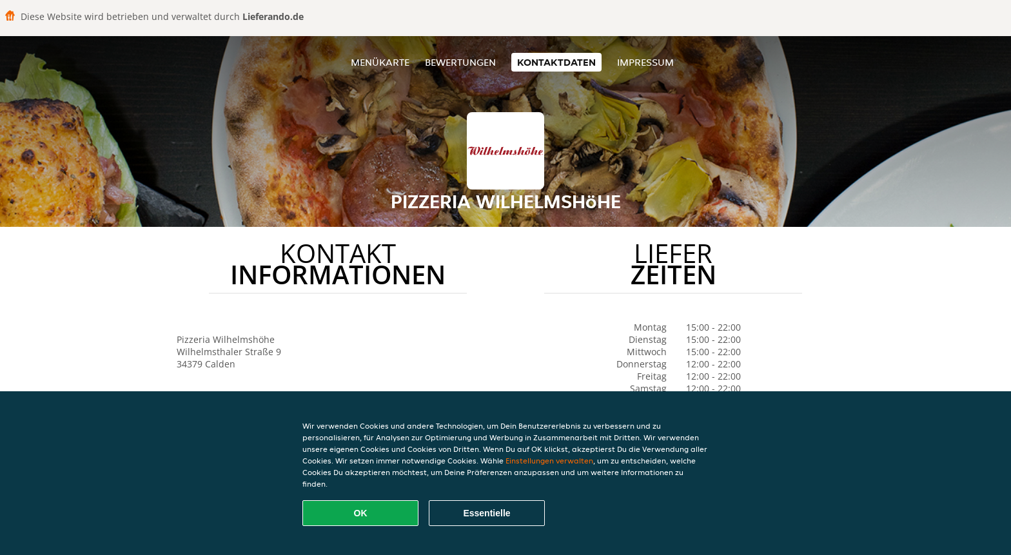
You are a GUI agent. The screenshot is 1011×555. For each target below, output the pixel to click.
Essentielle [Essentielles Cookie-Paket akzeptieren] (486, 513)
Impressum (645, 62)
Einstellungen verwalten (549, 460)
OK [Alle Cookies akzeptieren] (361, 513)
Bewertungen (460, 62)
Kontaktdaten (556, 62)
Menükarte (380, 62)
